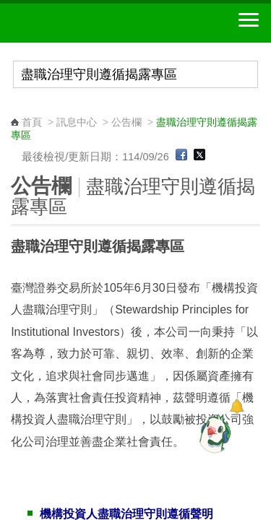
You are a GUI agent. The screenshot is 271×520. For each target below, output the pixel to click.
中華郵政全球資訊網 (90, 23)
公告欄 (126, 122)
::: (15, 109)
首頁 (32, 122)
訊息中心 (76, 122)
